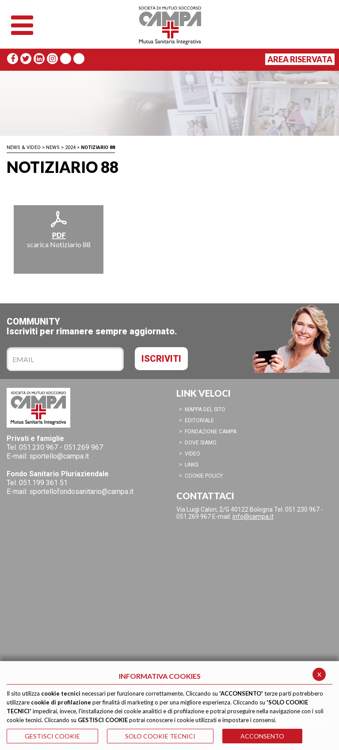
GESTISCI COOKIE (52, 736)
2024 (70, 147)
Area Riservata (299, 59)
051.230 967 (38, 447)
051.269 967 (83, 447)
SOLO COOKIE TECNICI (160, 736)
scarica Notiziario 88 (59, 229)
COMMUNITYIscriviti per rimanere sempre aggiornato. (92, 326)
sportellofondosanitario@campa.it (81, 491)
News (53, 147)
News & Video (24, 147)
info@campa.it (253, 516)
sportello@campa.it (59, 456)
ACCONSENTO (262, 736)
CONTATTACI (205, 495)
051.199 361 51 (43, 482)
